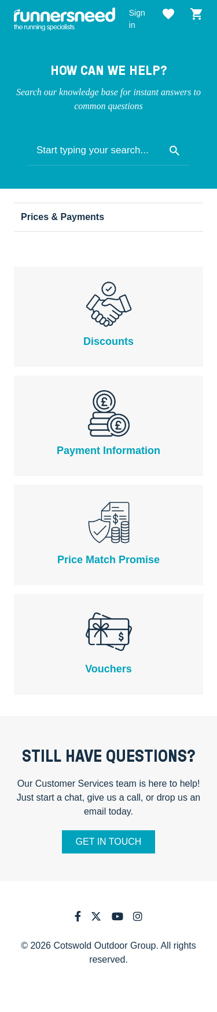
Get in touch (109, 842)
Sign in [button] (137, 19)
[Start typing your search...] (108, 150)
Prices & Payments (62, 217)
